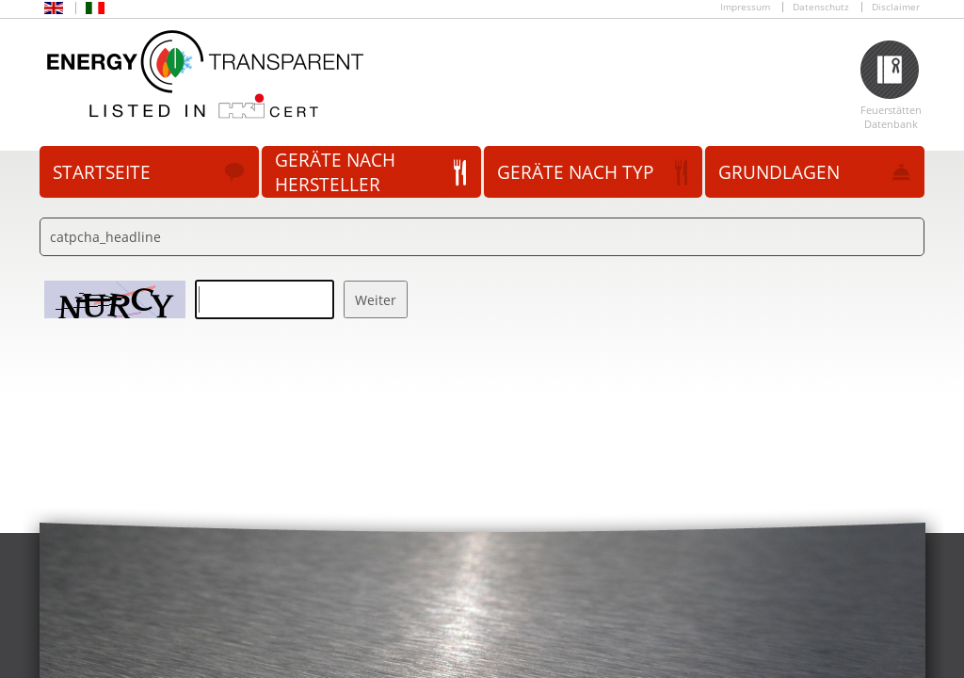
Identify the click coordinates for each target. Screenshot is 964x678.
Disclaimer (896, 7)
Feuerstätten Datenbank (891, 117)
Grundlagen (779, 172)
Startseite (102, 172)
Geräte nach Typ (575, 172)
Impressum (745, 7)
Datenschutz (821, 7)
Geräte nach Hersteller (335, 172)
